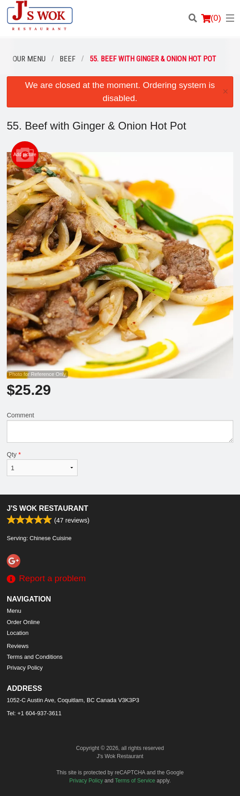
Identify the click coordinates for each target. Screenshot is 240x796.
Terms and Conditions (35, 656)
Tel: (34, 713)
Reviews (17, 646)
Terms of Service (135, 780)
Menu (14, 610)
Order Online (23, 622)
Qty (42, 463)
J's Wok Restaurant (47, 508)
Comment (120, 427)
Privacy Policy (25, 667)
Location (17, 632)
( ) (211, 18)
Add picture (25, 154)
